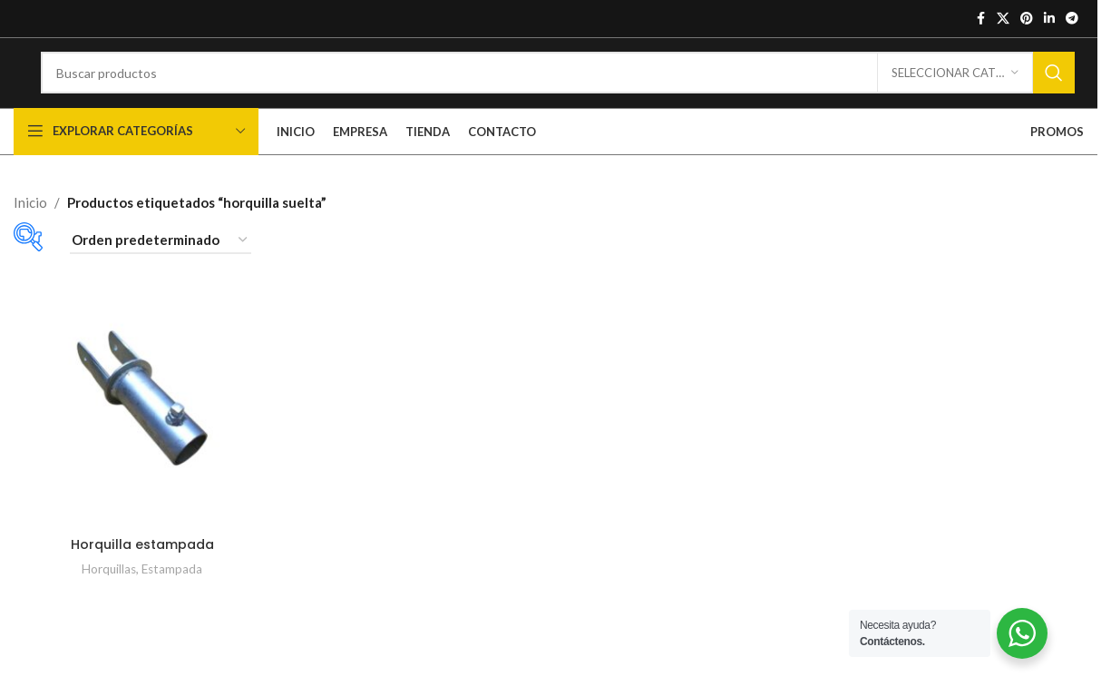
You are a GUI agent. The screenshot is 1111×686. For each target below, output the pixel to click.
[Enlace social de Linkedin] (1049, 19)
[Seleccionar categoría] (955, 87)
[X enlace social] (1003, 19)
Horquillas (107, 590)
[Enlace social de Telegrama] (1072, 19)
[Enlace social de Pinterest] (1026, 19)
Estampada (172, 590)
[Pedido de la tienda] (160, 267)
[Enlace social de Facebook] (980, 19)
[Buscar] (558, 87)
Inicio (30, 228)
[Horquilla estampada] (141, 422)
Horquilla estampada (141, 566)
